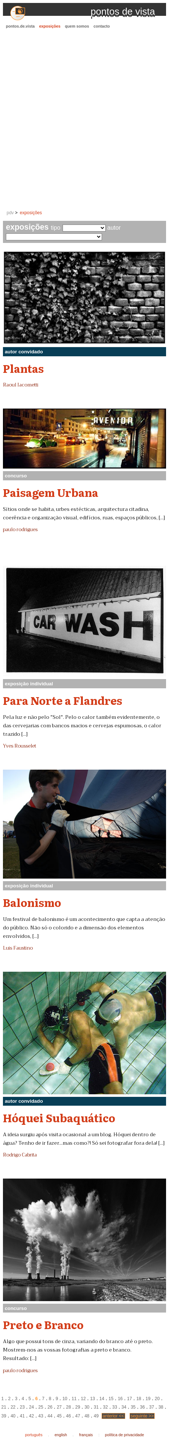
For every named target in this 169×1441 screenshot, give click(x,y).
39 (3, 1416)
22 (13, 1407)
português (33, 1435)
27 (59, 1407)
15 (111, 1398)
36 (142, 1407)
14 (101, 1398)
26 (49, 1407)
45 (59, 1416)
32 (105, 1407)
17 (129, 1398)
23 (22, 1407)
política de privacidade (124, 1435)
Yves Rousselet (19, 746)
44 (49, 1416)
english (60, 1435)
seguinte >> (142, 1416)
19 (147, 1398)
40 (13, 1416)
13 (92, 1398)
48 (86, 1416)
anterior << (113, 1416)
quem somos (77, 26)
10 (64, 1398)
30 (86, 1407)
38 (160, 1407)
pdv (10, 212)
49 (96, 1416)
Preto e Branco (43, 1324)
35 (133, 1407)
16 (120, 1398)
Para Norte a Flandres (62, 700)
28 (68, 1407)
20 (157, 1398)
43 (40, 1416)
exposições (49, 26)
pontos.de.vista (20, 26)
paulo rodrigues (20, 530)
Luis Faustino (18, 948)
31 (96, 1407)
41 (22, 1416)
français (86, 1435)
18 (138, 1398)
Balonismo (32, 902)
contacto (102, 26)
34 (124, 1407)
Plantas (23, 368)
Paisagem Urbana (50, 492)
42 (31, 1416)
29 (77, 1407)
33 (114, 1407)
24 (31, 1407)
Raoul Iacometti (20, 385)
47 (77, 1416)
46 (68, 1416)
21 (3, 1407)
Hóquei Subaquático (59, 1117)
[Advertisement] (84, 119)
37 (151, 1407)
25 (40, 1407)
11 (73, 1398)
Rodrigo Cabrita (20, 1155)
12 (83, 1398)
